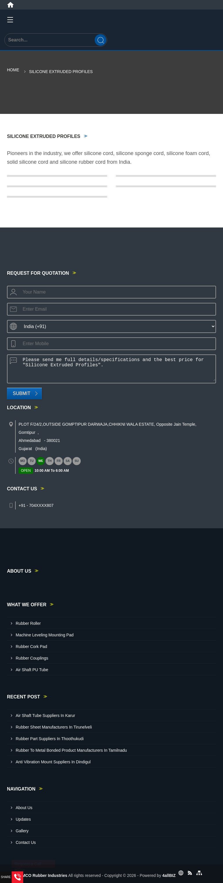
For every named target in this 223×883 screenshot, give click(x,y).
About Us (24, 807)
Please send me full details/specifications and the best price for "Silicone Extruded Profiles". (117, 368)
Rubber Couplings (32, 658)
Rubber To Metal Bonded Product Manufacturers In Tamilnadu (71, 750)
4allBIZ (169, 875)
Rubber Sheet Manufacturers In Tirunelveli (54, 727)
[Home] (10, 5)
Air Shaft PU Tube (32, 669)
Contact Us (26, 842)
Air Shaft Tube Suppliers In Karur (45, 715)
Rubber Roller (28, 623)
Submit (21, 393)
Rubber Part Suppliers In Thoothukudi (50, 738)
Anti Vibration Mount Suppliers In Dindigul (53, 762)
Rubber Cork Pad (31, 646)
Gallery (22, 831)
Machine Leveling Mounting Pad (44, 635)
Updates (23, 819)
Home (13, 70)
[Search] (100, 40)
